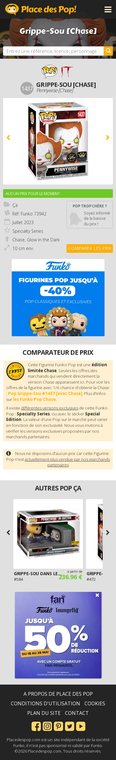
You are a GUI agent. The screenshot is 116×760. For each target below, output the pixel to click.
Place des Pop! (41, 9)
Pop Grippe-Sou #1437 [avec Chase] (45, 393)
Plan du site (44, 713)
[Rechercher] (108, 51)
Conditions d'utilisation (45, 703)
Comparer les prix (89, 248)
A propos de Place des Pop (58, 693)
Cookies (94, 703)
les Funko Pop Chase (34, 399)
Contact (77, 713)
